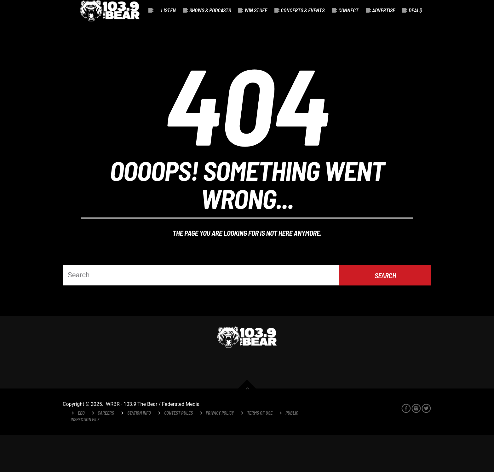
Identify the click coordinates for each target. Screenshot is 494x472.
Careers (106, 449)
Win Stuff (255, 10)
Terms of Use (260, 449)
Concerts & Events (303, 10)
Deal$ (415, 10)
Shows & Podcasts (210, 10)
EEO (81, 449)
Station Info (139, 449)
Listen (168, 10)
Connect (348, 10)
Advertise (383, 10)
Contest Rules (178, 449)
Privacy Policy (220, 449)
